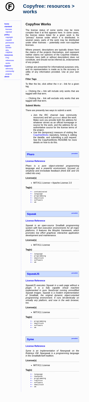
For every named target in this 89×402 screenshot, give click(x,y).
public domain (8, 46)
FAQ (7, 58)
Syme (30, 345)
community (10, 71)
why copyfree (9, 51)
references (10, 60)
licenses (9, 29)
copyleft (9, 40)
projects (9, 74)
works (8, 63)
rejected (9, 32)
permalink (74, 153)
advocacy (9, 69)
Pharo (30, 154)
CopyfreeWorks (41, 135)
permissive (10, 43)
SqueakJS (33, 278)
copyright (9, 37)
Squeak (31, 216)
